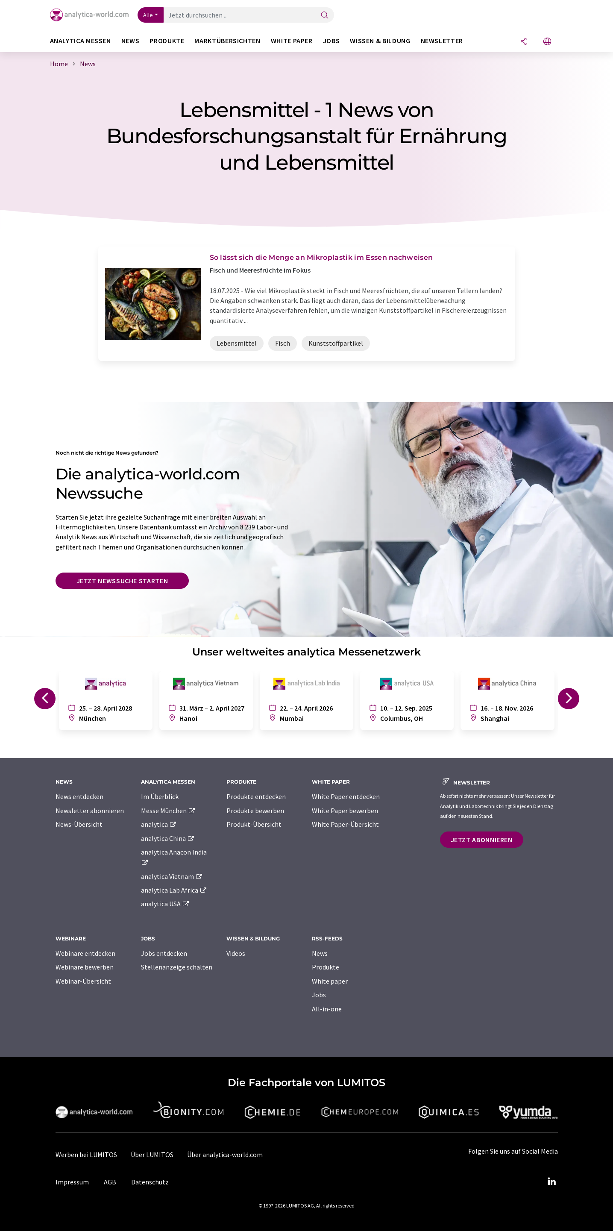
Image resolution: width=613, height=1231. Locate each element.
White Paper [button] (292, 41)
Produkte (325, 967)
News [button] (130, 41)
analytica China (168, 838)
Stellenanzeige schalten (176, 967)
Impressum (72, 1182)
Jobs (319, 994)
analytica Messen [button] (80, 41)
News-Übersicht (79, 824)
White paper (330, 981)
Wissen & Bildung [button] (380, 41)
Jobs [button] (331, 41)
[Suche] (325, 16)
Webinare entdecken (85, 953)
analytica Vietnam (172, 876)
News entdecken (79, 796)
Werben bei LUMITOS (86, 1154)
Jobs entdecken (164, 953)
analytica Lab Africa (174, 890)
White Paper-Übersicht (345, 824)
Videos (235, 953)
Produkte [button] (167, 41)
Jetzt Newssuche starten (122, 580)
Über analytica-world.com (225, 1154)
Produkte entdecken (256, 796)
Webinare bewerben (85, 967)
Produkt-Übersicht (254, 824)
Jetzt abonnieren (482, 839)
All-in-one (327, 1009)
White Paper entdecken (346, 796)
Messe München (168, 810)
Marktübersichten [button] (227, 41)
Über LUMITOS (152, 1154)
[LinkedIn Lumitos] (552, 1182)
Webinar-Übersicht (83, 981)
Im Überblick (160, 796)
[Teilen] (524, 42)
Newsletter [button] (442, 41)
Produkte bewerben (255, 810)
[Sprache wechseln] (547, 42)
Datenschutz (150, 1182)
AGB (110, 1182)
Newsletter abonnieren (90, 810)
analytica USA (165, 903)
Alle (148, 15)
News (320, 953)
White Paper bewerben (345, 810)
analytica (159, 824)
